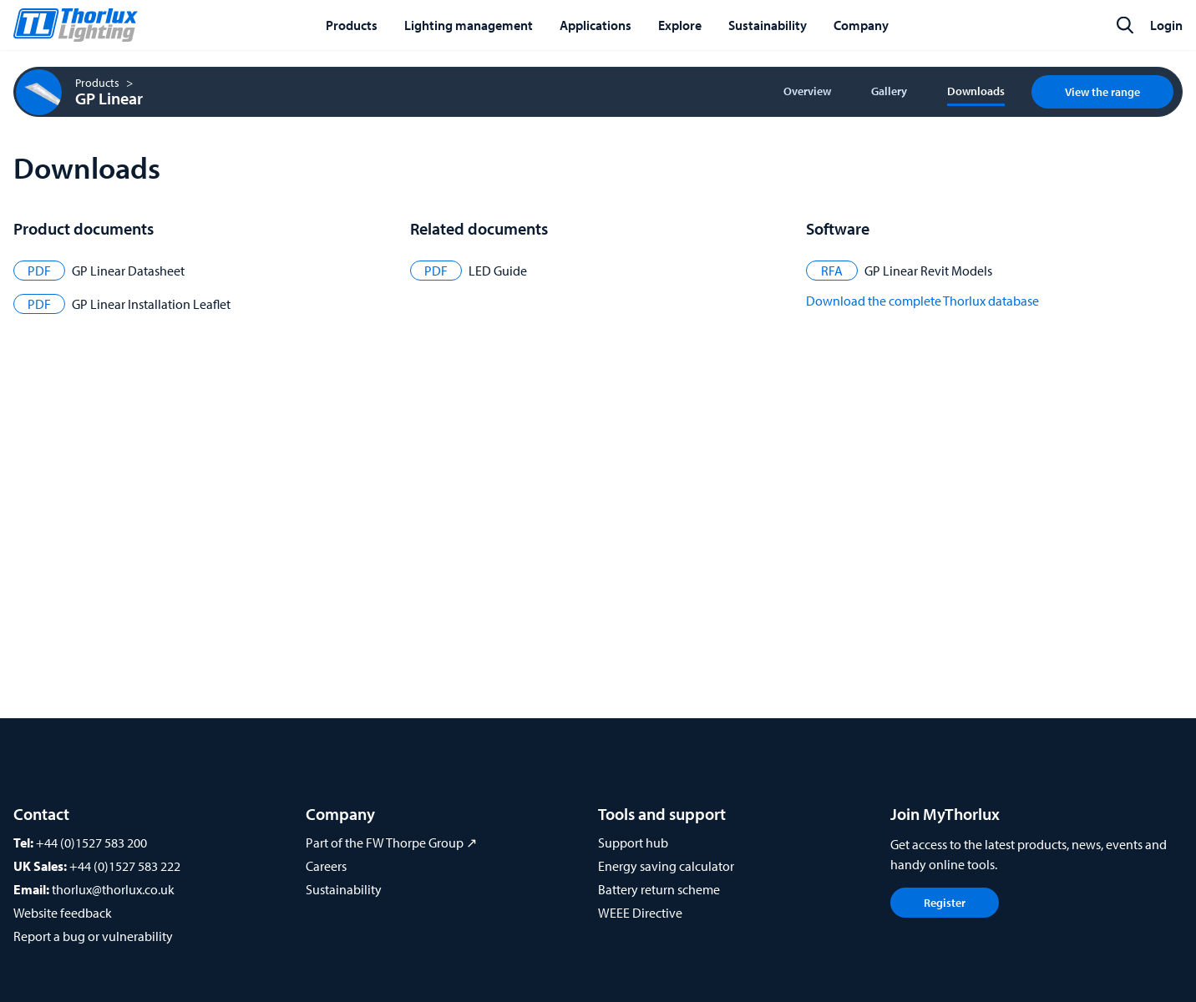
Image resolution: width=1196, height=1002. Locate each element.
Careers (326, 866)
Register (944, 902)
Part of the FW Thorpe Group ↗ (391, 842)
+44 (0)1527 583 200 (91, 842)
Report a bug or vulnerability (93, 936)
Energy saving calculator (666, 866)
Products (97, 83)
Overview (807, 91)
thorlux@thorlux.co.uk (113, 889)
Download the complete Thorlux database (922, 300)
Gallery (889, 91)
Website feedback (62, 912)
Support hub (633, 842)
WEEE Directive (640, 912)
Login (1166, 25)
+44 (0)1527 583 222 (124, 866)
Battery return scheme (659, 889)
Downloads (976, 91)
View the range (1102, 91)
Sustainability (344, 889)
